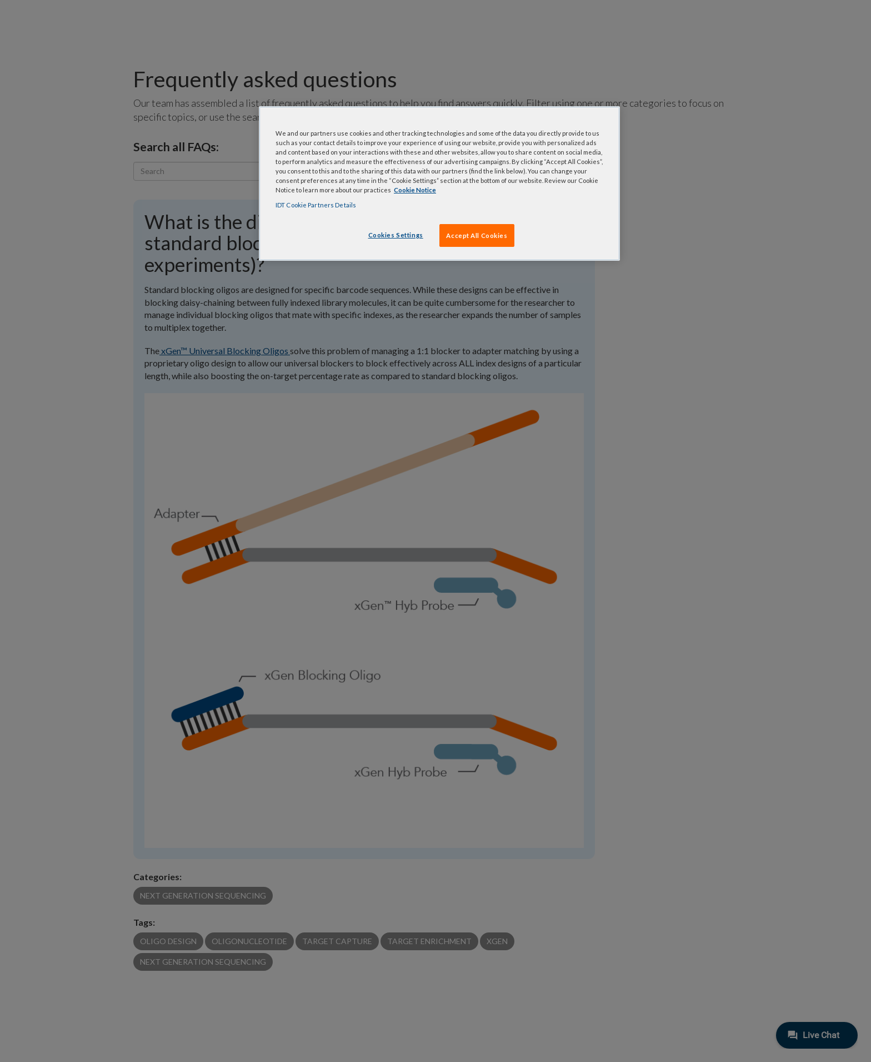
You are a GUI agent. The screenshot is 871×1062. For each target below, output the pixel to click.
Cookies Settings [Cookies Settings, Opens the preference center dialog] (395, 235)
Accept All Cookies (476, 235)
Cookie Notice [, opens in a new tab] (415, 189)
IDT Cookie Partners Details (316, 205)
